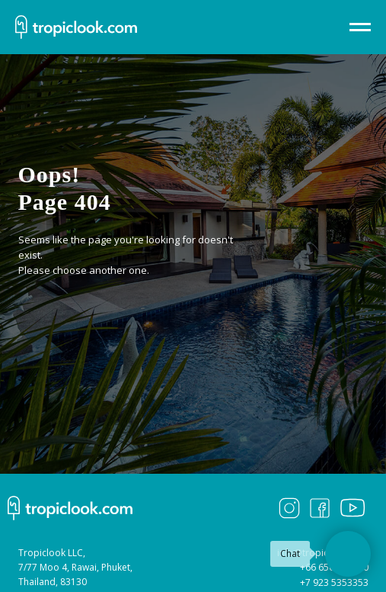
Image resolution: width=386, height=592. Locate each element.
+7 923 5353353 (334, 582)
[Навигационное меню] (360, 27)
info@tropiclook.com (322, 552)
